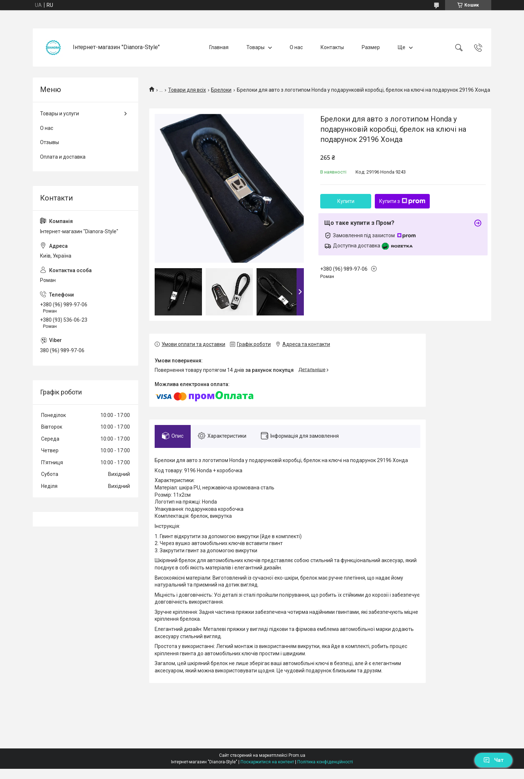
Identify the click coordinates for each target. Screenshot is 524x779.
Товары (255, 47)
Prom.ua (297, 755)
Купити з (402, 201)
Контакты (332, 47)
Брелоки (221, 90)
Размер (371, 47)
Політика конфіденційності (325, 761)
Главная (219, 47)
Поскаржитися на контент (267, 761)
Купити (345, 201)
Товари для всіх (187, 90)
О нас (296, 47)
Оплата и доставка (63, 157)
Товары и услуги (59, 113)
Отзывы (49, 142)
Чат (493, 760)
